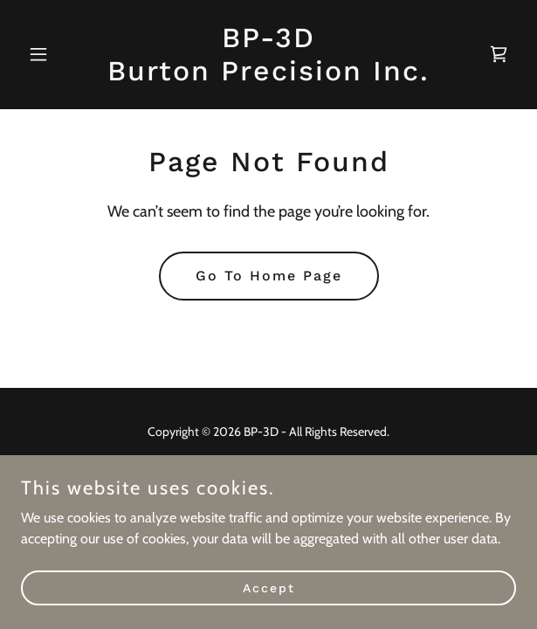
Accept (269, 612)
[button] (58, 54)
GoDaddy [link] (301, 471)
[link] (268, 75)
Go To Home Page (269, 275)
